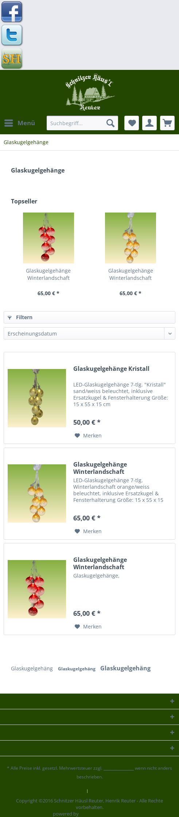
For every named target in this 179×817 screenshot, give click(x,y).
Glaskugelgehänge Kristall (111, 369)
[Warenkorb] (167, 123)
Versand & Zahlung (112, 791)
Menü (19, 122)
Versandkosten (119, 768)
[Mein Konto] (149, 123)
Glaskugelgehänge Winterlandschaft (48, 274)
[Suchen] (110, 123)
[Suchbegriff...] (82, 123)
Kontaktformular (65, 791)
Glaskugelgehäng (32, 668)
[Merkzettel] (131, 123)
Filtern (20, 317)
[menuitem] (19, 123)
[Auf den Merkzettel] (88, 435)
